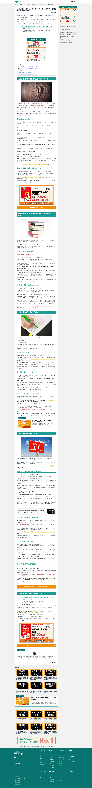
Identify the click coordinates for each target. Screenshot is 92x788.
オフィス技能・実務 (43, 776)
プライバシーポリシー (19, 774)
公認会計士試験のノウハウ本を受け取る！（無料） (35, 586)
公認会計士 (20, 4)
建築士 (70, 759)
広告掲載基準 (17, 780)
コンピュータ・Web (52, 776)
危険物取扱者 (52, 781)
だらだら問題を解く (64, 30)
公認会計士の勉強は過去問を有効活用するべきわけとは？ (30, 68)
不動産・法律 (71, 761)
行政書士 (51, 759)
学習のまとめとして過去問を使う (66, 32)
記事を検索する (73, 1)
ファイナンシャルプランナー (43, 753)
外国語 (60, 778)
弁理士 (51, 763)
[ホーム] (15, 4)
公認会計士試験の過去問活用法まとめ (26, 74)
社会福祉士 (61, 761)
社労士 (51, 757)
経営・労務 (52, 767)
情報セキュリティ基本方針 (20, 778)
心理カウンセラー (62, 763)
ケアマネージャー (62, 759)
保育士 (60, 765)
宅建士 (70, 753)
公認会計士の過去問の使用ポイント (26, 70)
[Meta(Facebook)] (55, 662)
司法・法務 (52, 765)
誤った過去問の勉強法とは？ (65, 29)
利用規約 (16, 772)
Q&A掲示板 (71, 774)
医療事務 (61, 753)
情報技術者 (52, 774)
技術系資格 (52, 779)
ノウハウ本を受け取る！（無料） (35, 207)
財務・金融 (42, 764)
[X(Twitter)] (53, 662)
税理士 (41, 758)
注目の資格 (61, 774)
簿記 (41, 756)
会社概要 (16, 765)
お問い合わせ (17, 784)
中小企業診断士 (52, 761)
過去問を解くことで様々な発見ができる (67, 34)
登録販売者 (61, 755)
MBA (41, 762)
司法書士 (51, 755)
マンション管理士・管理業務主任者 (72, 756)
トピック (61, 780)
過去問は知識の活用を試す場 (25, 72)
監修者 (16, 770)
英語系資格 (61, 776)
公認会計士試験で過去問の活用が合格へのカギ (28, 66)
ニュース (16, 768)
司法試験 (51, 753)
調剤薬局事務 (61, 757)
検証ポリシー (17, 776)
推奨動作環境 (17, 782)
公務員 (41, 774)
